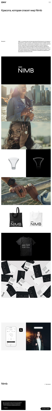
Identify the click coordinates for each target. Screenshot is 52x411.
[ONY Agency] (3, 2)
